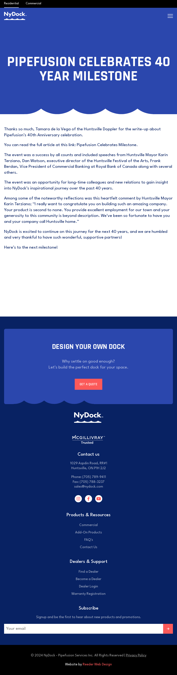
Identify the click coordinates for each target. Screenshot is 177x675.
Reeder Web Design (97, 664)
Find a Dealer (88, 572)
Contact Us (88, 547)
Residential (11, 3)
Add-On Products (88, 532)
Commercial (33, 3)
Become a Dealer (88, 579)
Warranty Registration (88, 594)
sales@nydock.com (88, 486)
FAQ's (88, 540)
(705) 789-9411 (94, 477)
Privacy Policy (136, 655)
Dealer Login (88, 586)
